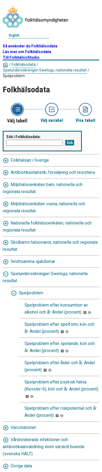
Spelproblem (14, 76)
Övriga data (21, 465)
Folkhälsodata (24, 64)
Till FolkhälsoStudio (21, 57)
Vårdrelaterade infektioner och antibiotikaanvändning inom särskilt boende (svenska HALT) (44, 446)
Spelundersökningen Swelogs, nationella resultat (44, 70)
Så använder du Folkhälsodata (30, 46)
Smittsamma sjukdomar (33, 261)
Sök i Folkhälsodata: (23, 136)
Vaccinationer (23, 427)
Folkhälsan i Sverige (30, 160)
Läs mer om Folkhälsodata (27, 52)
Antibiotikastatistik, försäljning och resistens (53, 172)
